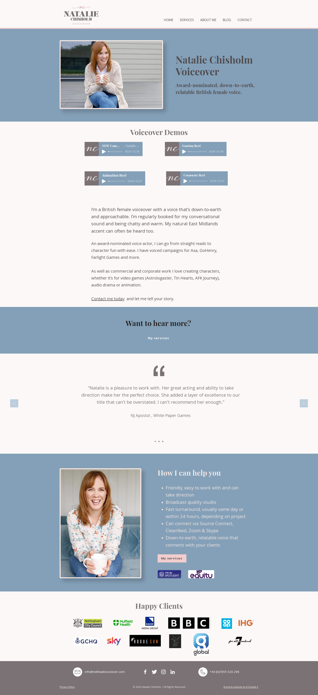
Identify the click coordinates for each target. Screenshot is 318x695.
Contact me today (108, 298)
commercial (122, 271)
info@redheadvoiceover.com (105, 672)
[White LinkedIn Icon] (173, 672)
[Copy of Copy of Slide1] (162, 441)
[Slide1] (155, 441)
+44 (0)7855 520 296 (224, 672)
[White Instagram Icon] (163, 672)
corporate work (156, 271)
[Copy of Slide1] (159, 441)
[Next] (304, 403)
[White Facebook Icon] (145, 672)
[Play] (104, 152)
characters (209, 271)
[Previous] (14, 403)
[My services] (158, 338)
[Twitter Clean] (154, 672)
